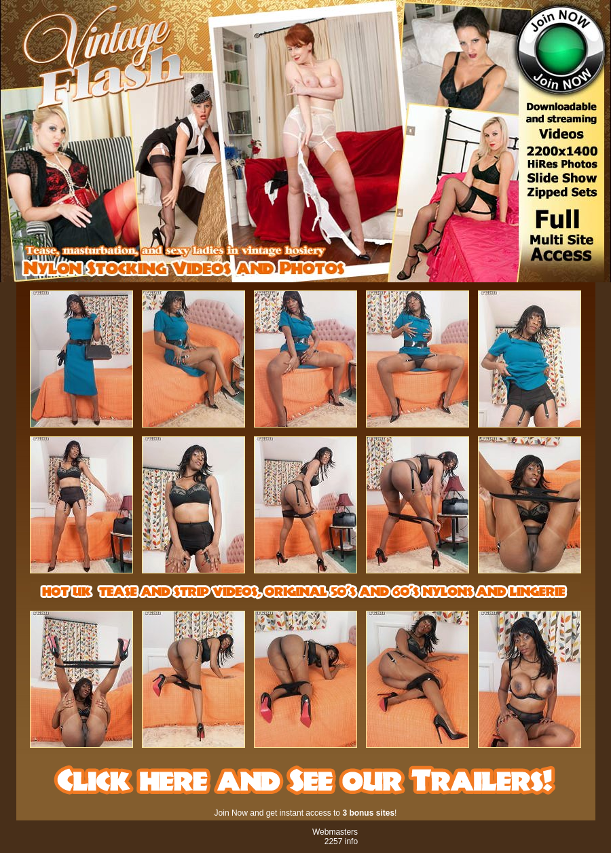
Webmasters (335, 832)
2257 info (341, 841)
